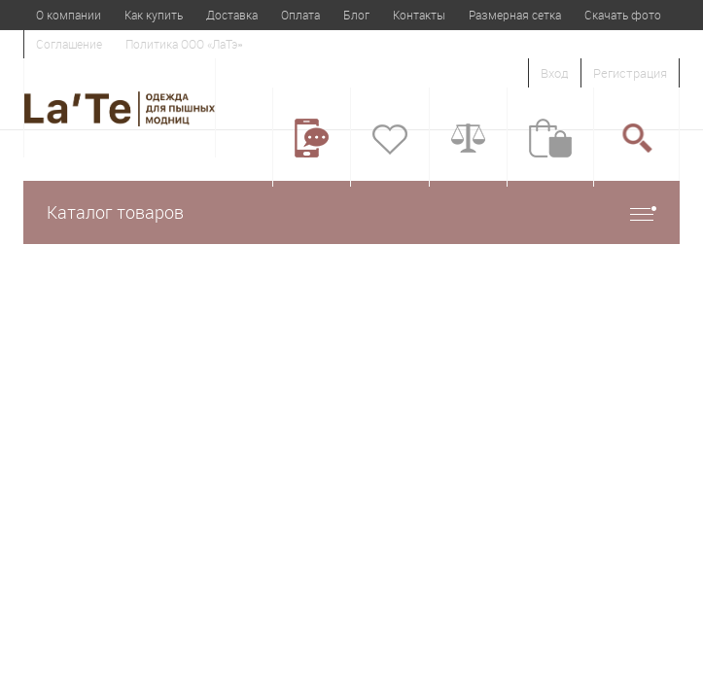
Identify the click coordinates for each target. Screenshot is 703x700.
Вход (555, 73)
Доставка (232, 14)
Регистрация (630, 73)
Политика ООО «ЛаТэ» (183, 44)
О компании (68, 14)
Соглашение (69, 44)
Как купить (153, 14)
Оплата (300, 14)
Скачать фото (622, 14)
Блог (356, 14)
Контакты (419, 14)
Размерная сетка (515, 14)
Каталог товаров (351, 212)
